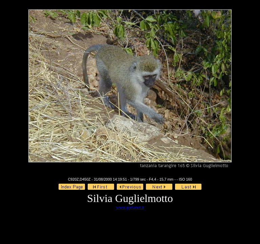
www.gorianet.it (130, 207)
